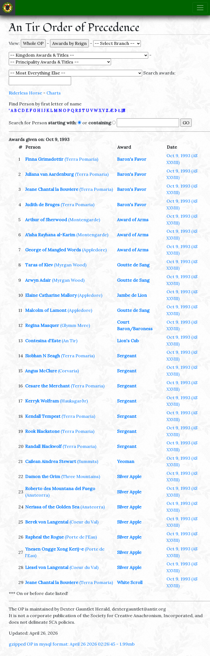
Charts (53, 93)
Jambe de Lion (132, 295)
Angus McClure (41, 370)
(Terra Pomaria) (81, 159)
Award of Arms (132, 219)
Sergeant (126, 355)
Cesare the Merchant (47, 386)
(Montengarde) (84, 219)
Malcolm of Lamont (45, 310)
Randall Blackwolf (43, 446)
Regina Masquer (42, 325)
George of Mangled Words (53, 249)
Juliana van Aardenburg (49, 174)
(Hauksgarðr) (74, 401)
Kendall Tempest (42, 416)
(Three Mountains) (80, 476)
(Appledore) (94, 249)
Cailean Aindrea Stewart (50, 461)
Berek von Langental (46, 522)
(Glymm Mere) (75, 325)
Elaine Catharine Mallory (51, 295)
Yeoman (125, 461)
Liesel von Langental (46, 567)
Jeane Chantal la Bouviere (51, 189)
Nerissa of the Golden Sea (52, 507)
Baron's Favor (131, 159)
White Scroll (129, 582)
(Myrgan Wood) (70, 264)
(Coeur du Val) (83, 522)
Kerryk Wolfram (42, 401)
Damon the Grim (42, 476)
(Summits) (87, 461)
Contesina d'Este (43, 340)
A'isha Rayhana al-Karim (50, 234)
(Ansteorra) (37, 495)
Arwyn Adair (38, 280)
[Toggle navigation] (200, 7)
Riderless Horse (25, 93)
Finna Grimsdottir (44, 159)
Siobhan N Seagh (42, 355)
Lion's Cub (128, 340)
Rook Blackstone (42, 431)
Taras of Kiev (39, 264)
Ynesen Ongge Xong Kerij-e (54, 549)
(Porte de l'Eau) (81, 537)
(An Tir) (69, 340)
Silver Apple (129, 476)
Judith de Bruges (42, 204)
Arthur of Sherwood (46, 219)
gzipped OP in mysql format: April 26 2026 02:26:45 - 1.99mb (72, 644)
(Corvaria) (68, 370)
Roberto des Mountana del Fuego (60, 488)
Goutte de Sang (133, 264)
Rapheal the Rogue (44, 537)
